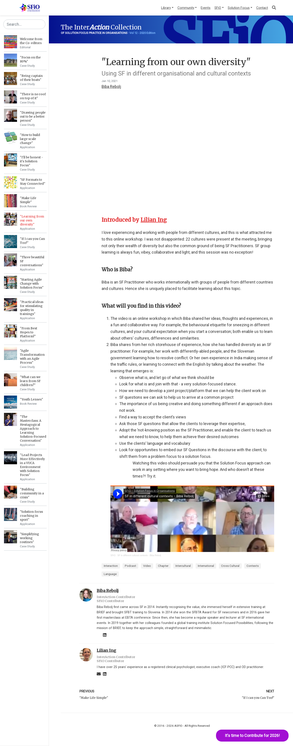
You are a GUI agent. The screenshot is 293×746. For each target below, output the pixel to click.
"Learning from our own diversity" (32, 220)
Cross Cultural (230, 565)
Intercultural (183, 565)
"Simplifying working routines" (29, 538)
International (206, 565)
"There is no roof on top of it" (33, 96)
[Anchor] (168, 220)
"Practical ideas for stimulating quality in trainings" (31, 308)
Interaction (111, 565)
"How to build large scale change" (30, 139)
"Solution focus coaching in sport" (31, 516)
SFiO (113, 555)
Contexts (253, 565)
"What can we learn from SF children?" (30, 381)
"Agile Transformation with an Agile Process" (32, 357)
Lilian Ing (154, 219)
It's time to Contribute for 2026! (252, 735)
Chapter (163, 565)
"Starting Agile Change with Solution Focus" (32, 283)
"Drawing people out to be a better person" (33, 116)
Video (147, 565)
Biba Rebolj (111, 86)
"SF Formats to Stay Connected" (32, 182)
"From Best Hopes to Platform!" (28, 332)
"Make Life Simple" (28, 200)
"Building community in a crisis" (32, 493)
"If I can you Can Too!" (258, 698)
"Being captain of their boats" (31, 78)
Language (110, 574)
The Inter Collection (101, 27)
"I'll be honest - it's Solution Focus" (31, 161)
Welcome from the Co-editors (31, 41)
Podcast (130, 565)
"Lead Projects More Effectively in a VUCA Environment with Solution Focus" (32, 465)
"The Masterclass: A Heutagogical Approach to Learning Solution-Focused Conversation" (33, 429)
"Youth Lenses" (31, 399)
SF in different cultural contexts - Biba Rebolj (139, 555)
